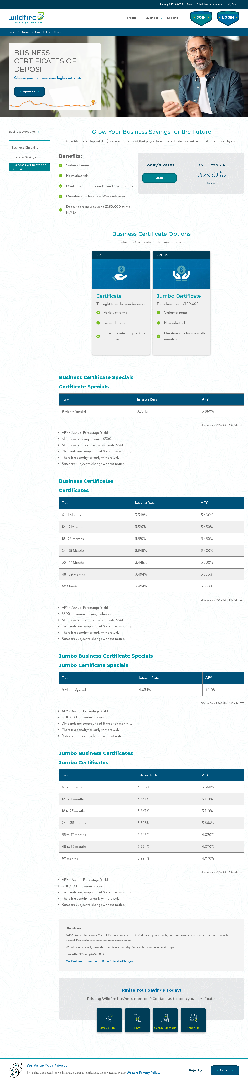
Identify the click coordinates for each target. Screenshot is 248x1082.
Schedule (194, 1028)
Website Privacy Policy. (144, 1073)
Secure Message (166, 1028)
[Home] (26, 18)
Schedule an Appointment (210, 4)
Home (11, 32)
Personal (131, 17)
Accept (225, 1070)
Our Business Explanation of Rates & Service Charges (100, 961)
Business (152, 17)
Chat (137, 1028)
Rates (190, 4)
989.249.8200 (109, 1028)
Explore (172, 17)
